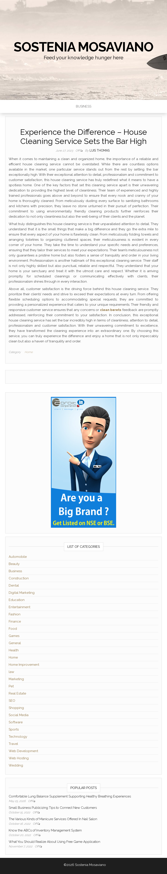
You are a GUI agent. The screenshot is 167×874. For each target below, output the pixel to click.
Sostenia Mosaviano (83, 47)
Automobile (18, 557)
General (15, 643)
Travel (13, 744)
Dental (14, 585)
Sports (14, 729)
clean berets (110, 310)
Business (83, 106)
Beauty (14, 564)
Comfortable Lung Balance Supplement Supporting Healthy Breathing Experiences (70, 796)
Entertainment (19, 607)
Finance (15, 621)
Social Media (18, 715)
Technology (18, 737)
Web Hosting (19, 758)
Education (17, 600)
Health (14, 650)
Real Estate (17, 693)
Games (14, 636)
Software (16, 722)
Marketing (16, 679)
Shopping (16, 708)
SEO (12, 701)
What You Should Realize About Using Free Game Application (54, 842)
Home (29, 352)
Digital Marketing (22, 593)
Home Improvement (24, 665)
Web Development (23, 751)
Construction (19, 578)
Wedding (16, 765)
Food (13, 629)
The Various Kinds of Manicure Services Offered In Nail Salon (53, 819)
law (11, 672)
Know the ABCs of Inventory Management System (45, 830)
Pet (11, 686)
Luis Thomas (100, 150)
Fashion (14, 614)
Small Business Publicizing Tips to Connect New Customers (53, 808)
